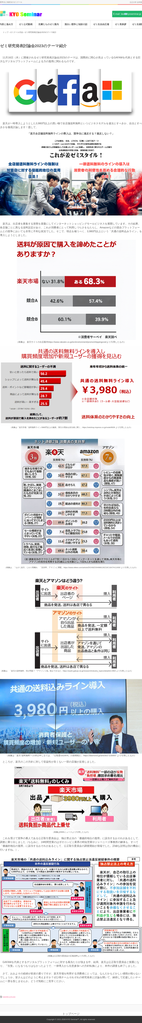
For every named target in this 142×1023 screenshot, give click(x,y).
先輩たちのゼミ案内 (48, 24)
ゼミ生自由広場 (101, 24)
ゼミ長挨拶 (120, 24)
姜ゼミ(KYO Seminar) (21, 14)
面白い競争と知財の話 (76, 24)
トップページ (71, 1013)
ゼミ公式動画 (26, 24)
